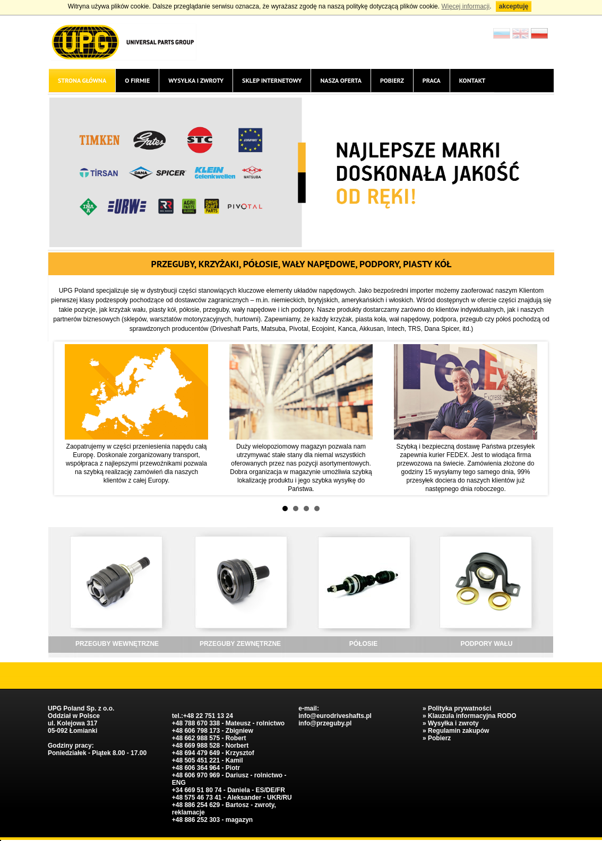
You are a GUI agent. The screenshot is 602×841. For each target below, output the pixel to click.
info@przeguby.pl (324, 723)
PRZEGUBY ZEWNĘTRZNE (240, 643)
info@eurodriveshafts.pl (335, 716)
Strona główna (82, 80)
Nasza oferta (340, 80)
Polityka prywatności (459, 708)
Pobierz (392, 80)
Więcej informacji (465, 6)
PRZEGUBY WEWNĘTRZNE (117, 643)
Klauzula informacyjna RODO (472, 716)
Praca (432, 80)
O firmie (137, 80)
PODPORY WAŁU (486, 643)
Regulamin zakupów (458, 730)
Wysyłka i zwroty (195, 80)
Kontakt (472, 80)
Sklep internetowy (272, 80)
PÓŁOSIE (363, 643)
